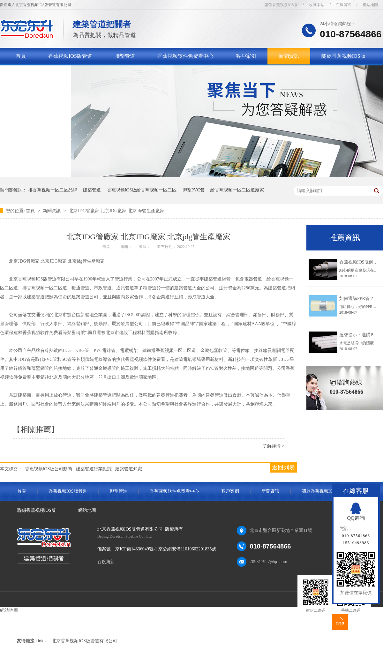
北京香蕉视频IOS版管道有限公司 (84, 640)
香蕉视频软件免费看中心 (185, 56)
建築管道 (92, 190)
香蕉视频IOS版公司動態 (48, 468)
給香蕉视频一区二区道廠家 (237, 190)
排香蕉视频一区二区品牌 (52, 190)
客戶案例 (246, 56)
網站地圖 (370, 5)
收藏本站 (316, 5)
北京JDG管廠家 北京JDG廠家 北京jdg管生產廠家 (116, 210)
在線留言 (343, 5)
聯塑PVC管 (194, 190)
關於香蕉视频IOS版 (343, 56)
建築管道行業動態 (94, 468)
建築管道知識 (128, 468)
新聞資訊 (289, 56)
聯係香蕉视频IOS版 (281, 5)
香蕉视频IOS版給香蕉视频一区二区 (142, 190)
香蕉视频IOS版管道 (70, 56)
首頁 (21, 56)
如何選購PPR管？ (356, 298)
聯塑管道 (125, 56)
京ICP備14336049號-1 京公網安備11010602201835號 (165, 549)
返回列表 (283, 467)
